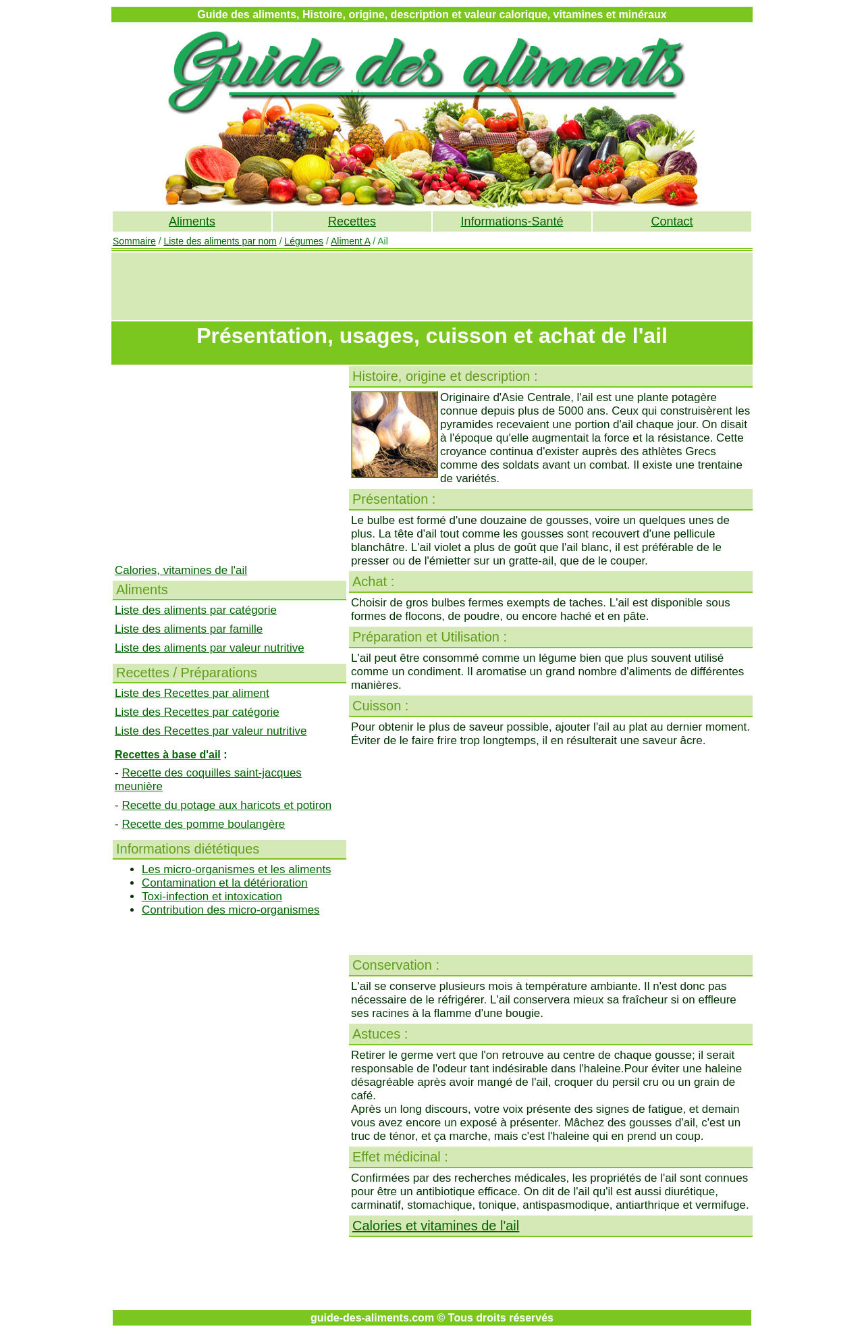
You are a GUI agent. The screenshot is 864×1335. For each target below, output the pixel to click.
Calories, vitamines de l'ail (181, 570)
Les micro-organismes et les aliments (236, 869)
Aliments (192, 221)
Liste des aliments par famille (189, 629)
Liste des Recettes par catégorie (197, 712)
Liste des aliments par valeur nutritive (209, 648)
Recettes (352, 221)
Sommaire (134, 241)
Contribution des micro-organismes (231, 910)
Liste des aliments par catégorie (196, 610)
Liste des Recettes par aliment (192, 693)
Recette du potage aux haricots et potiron (226, 805)
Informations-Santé (511, 221)
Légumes (303, 241)
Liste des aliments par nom (219, 241)
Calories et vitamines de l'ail (435, 1225)
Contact (672, 221)
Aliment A (350, 241)
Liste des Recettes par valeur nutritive (210, 731)
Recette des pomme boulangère (203, 824)
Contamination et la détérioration (225, 882)
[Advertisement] (432, 286)
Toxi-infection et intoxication (212, 896)
